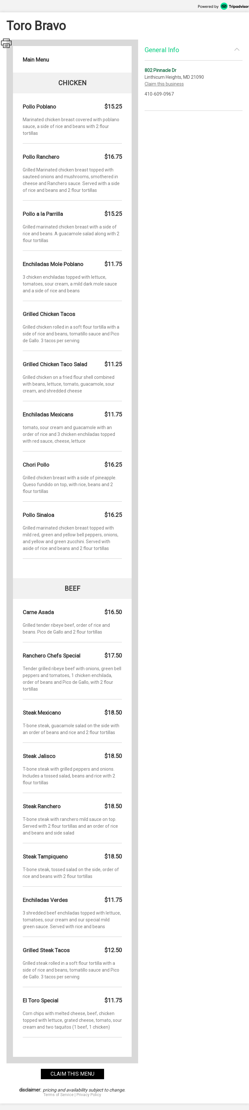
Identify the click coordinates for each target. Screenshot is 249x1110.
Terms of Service (58, 1094)
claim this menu (72, 1074)
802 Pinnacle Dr (160, 70)
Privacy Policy (89, 1094)
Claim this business (164, 84)
